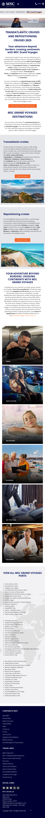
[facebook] (4, 788)
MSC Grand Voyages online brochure (23, 315)
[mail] (18, 788)
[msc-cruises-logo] (8, 2)
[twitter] (14, 788)
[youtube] (11, 788)
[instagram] (7, 788)
